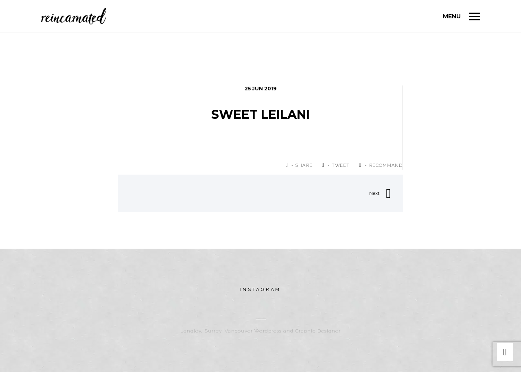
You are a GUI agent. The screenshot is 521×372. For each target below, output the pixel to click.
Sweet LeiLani (260, 114)
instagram (260, 289)
